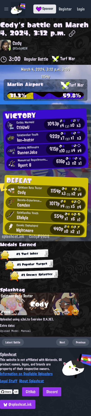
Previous (81, 342)
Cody (9, 24)
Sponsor (44, 8)
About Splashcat (31, 381)
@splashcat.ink (18, 404)
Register (65, 9)
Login (81, 9)
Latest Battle (12, 342)
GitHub (31, 391)
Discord (52, 391)
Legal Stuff (8, 381)
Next (62, 342)
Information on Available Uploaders (26, 373)
